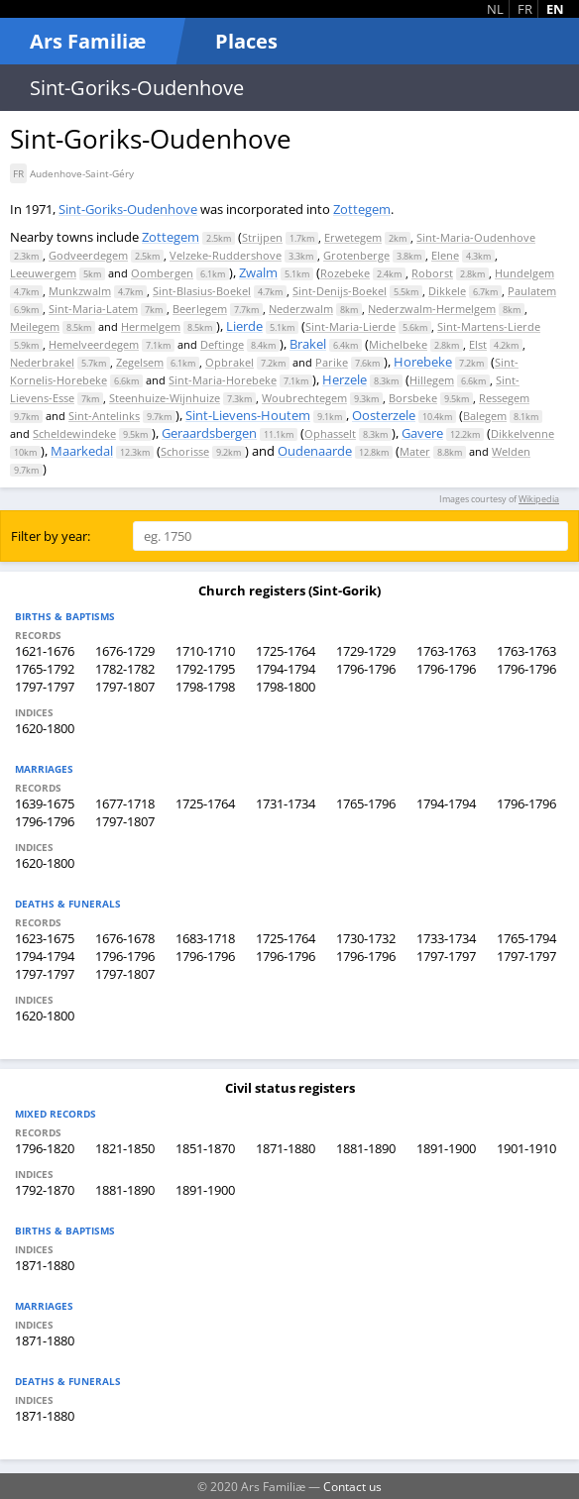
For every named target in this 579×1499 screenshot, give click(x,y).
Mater (415, 451)
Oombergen (162, 273)
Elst (478, 344)
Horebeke (423, 362)
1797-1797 (44, 687)
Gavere (422, 433)
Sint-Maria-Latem (93, 308)
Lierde (244, 326)
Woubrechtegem (304, 397)
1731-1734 (285, 803)
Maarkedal (82, 451)
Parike (331, 362)
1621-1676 (44, 651)
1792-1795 (205, 669)
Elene (445, 255)
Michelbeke (398, 344)
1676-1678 (125, 938)
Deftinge (222, 344)
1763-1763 (446, 651)
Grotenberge (356, 255)
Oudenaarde (315, 451)
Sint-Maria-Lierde (350, 326)
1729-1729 (366, 651)
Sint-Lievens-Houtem (247, 415)
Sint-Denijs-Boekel (339, 290)
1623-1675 (44, 938)
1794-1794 (285, 669)
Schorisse (185, 451)
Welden (511, 451)
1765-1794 (526, 938)
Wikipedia (539, 498)
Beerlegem (200, 308)
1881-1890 (366, 1148)
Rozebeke (345, 273)
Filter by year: (50, 536)
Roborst (432, 273)
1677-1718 (125, 803)
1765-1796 (366, 803)
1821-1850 (125, 1148)
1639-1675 (44, 803)
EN (555, 9)
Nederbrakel (42, 362)
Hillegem (431, 380)
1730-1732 (366, 938)
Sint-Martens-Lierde (488, 326)
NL (495, 9)
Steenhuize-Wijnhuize (164, 397)
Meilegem (34, 326)
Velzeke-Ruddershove (226, 255)
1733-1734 (446, 938)
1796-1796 (366, 669)
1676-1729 (125, 651)
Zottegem (362, 209)
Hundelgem (524, 273)
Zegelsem (140, 362)
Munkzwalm (80, 290)
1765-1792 (44, 669)
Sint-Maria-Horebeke (223, 380)
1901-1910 (526, 1148)
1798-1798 (205, 687)
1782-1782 (125, 669)
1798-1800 (285, 687)
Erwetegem (353, 237)
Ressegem (504, 397)
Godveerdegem (88, 255)
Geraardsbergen (209, 433)
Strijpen (262, 237)
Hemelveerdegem (94, 344)
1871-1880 (285, 1148)
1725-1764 (285, 651)
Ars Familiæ (88, 41)
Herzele (344, 379)
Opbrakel (229, 362)
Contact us (352, 1486)
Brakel (308, 344)
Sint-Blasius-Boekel (202, 290)
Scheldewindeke (74, 433)
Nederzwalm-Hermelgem (432, 308)
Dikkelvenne (522, 433)
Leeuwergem (43, 273)
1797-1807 (125, 687)
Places (246, 41)
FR (525, 9)
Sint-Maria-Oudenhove (475, 237)
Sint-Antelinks (104, 415)
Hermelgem (150, 326)
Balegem (485, 415)
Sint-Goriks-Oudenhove (127, 209)
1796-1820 (44, 1148)
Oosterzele (383, 415)
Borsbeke (413, 397)
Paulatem (532, 290)
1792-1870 (44, 1190)
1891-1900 (446, 1148)
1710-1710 (205, 651)
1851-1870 (205, 1148)
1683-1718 (205, 938)
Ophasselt (330, 433)
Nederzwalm (301, 308)
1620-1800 (44, 728)
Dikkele (447, 290)
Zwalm (258, 272)
